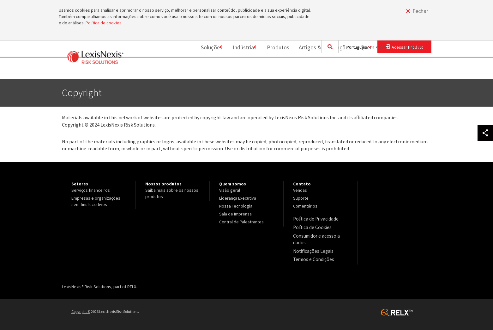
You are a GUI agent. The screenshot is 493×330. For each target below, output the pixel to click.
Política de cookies (104, 23)
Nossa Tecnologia (235, 206)
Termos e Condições (312, 256)
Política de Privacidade (314, 218)
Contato (412, 70)
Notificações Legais (311, 249)
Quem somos (372, 70)
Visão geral (229, 190)
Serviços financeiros (90, 190)
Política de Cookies (311, 226)
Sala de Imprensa (235, 214)
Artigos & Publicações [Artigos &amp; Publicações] (321, 70)
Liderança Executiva (237, 198)
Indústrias (237, 70)
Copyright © (80, 308)
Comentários (305, 206)
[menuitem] (202, 71)
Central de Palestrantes (241, 222)
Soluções (200, 70)
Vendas (300, 190)
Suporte (301, 198)
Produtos (274, 70)
